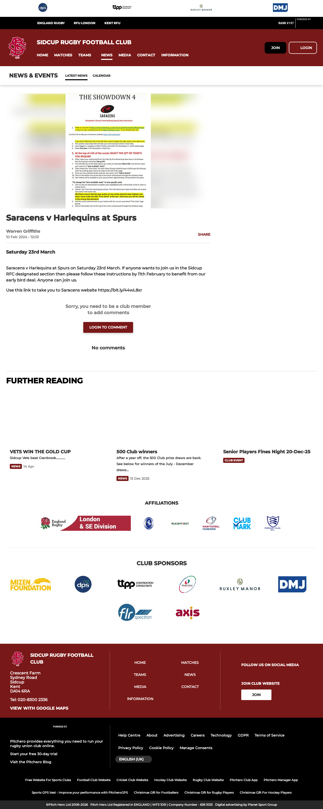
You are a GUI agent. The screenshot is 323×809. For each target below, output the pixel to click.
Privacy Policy (130, 748)
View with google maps (39, 708)
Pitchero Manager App (281, 780)
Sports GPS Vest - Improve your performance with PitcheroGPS (80, 792)
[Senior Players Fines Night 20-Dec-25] (268, 417)
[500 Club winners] (161, 417)
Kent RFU (112, 23)
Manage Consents (196, 748)
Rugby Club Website (208, 780)
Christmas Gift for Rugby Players (209, 792)
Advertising (174, 735)
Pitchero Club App (244, 780)
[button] (42, 55)
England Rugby (51, 23)
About (151, 735)
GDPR (243, 735)
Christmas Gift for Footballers (156, 792)
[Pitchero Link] (307, 25)
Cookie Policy (161, 748)
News (70, 75)
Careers (198, 735)
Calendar (89, 75)
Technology (221, 735)
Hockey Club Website (170, 780)
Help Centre (129, 735)
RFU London (84, 23)
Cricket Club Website (132, 780)
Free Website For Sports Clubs (48, 780)
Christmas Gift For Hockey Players (266, 792)
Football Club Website (93, 780)
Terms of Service (270, 735)
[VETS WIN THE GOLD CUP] (55, 417)
